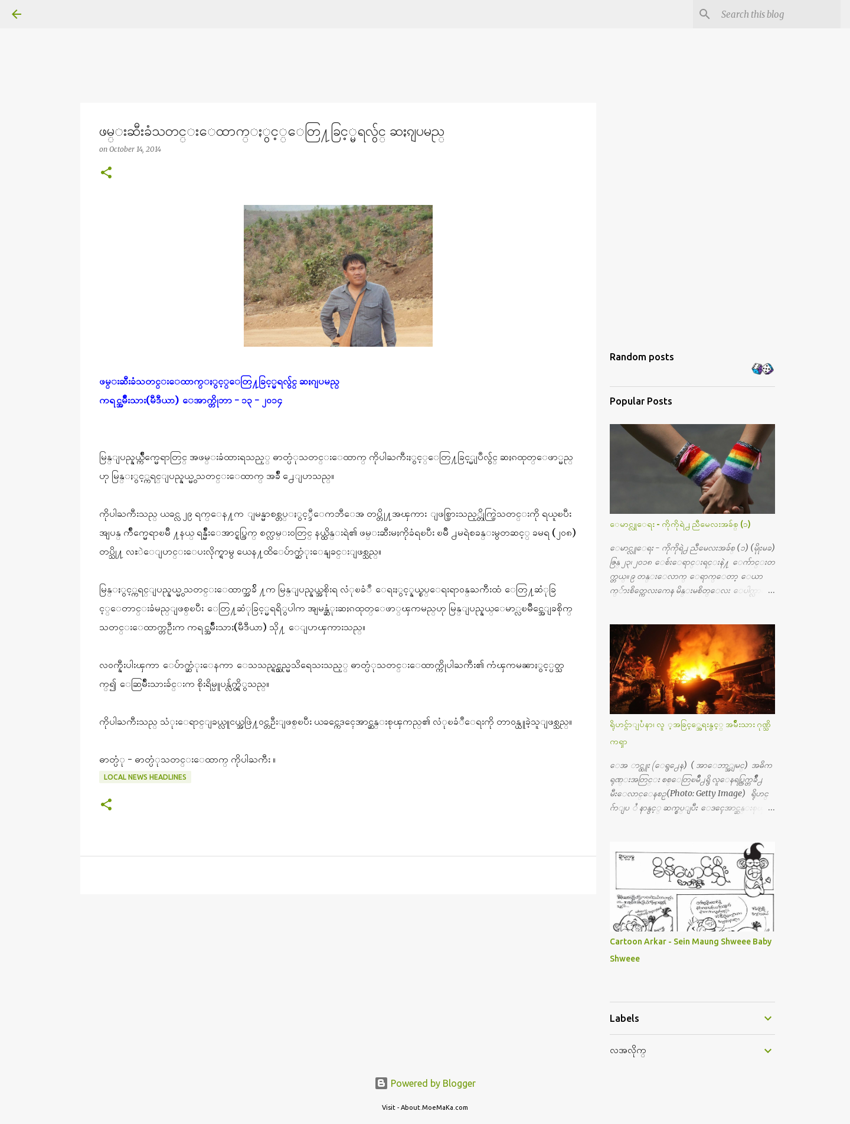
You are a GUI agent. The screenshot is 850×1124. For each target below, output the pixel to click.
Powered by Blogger (425, 1083)
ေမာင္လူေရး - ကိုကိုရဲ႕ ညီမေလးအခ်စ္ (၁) (680, 524)
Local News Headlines (145, 777)
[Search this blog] (779, 14)
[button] (106, 173)
